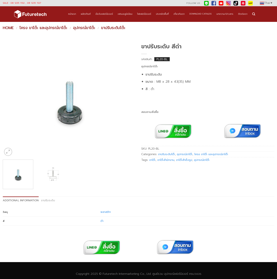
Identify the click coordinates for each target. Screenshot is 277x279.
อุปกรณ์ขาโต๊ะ (84, 28)
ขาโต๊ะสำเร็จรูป (184, 160)
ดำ (101, 221)
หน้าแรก (72, 14)
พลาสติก (105, 212)
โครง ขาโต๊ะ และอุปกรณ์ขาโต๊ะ (43, 28)
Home (8, 28)
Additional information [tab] (21, 200)
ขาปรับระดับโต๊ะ (113, 28)
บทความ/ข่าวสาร (224, 14)
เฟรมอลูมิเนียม (125, 14)
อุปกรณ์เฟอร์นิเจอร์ (176, 273)
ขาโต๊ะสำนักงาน (165, 160)
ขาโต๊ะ (152, 160)
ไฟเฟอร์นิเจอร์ (144, 14)
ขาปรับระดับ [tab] (48, 200)
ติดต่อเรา (242, 14)
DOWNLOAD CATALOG (200, 13)
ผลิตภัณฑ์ (86, 14)
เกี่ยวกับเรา (179, 14)
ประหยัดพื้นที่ (162, 14)
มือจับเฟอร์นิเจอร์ (104, 14)
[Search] (253, 14)
